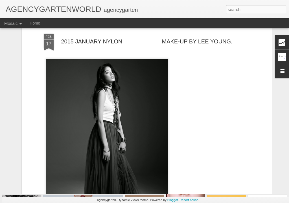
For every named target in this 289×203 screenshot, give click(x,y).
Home (35, 23)
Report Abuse (188, 200)
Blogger (172, 200)
